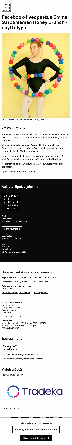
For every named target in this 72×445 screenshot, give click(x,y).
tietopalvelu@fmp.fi (11, 307)
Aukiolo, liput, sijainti (18, 187)
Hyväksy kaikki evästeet (36, 438)
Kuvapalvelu (7, 312)
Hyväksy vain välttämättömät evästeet (36, 429)
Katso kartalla (13, 228)
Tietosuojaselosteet (11, 316)
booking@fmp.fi (41, 292)
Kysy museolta (9, 310)
